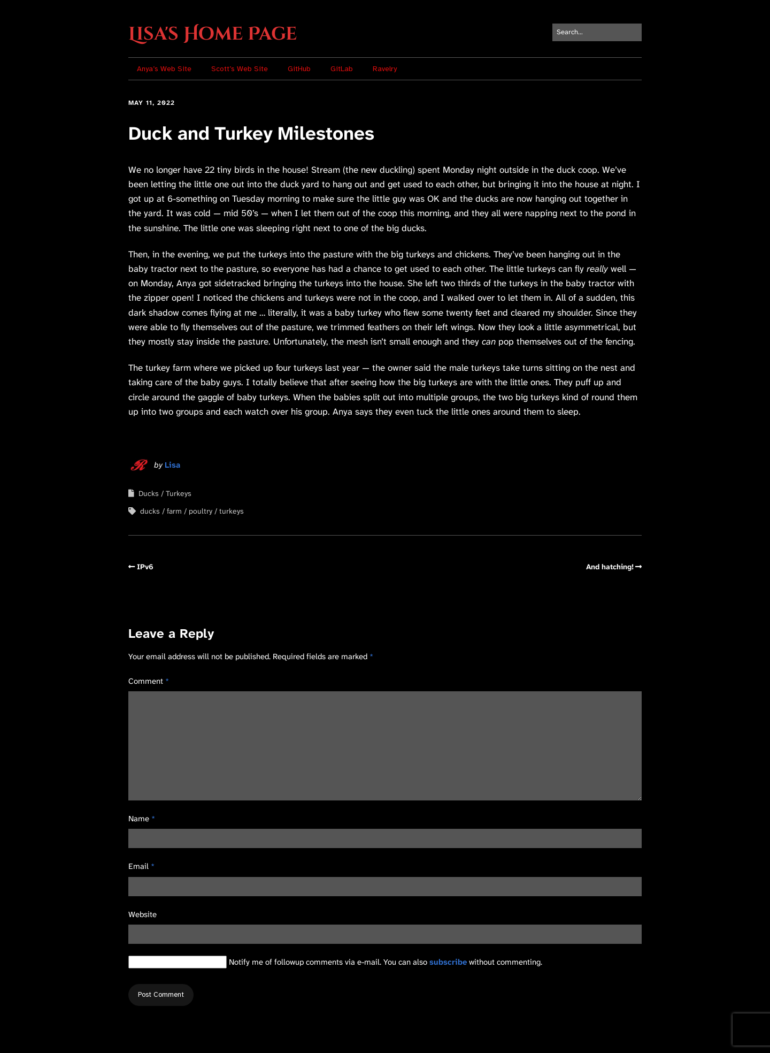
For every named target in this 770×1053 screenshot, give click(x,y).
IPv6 (145, 566)
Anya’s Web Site (164, 68)
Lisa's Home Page (212, 34)
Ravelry (385, 68)
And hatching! (610, 566)
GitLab (341, 68)
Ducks (148, 493)
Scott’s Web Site (239, 68)
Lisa (172, 465)
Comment (148, 681)
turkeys (231, 511)
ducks (150, 511)
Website (142, 914)
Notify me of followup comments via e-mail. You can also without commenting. (335, 962)
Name (141, 818)
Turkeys (178, 493)
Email (141, 866)
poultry (200, 511)
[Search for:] (597, 32)
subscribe (448, 962)
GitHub (299, 68)
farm (174, 511)
